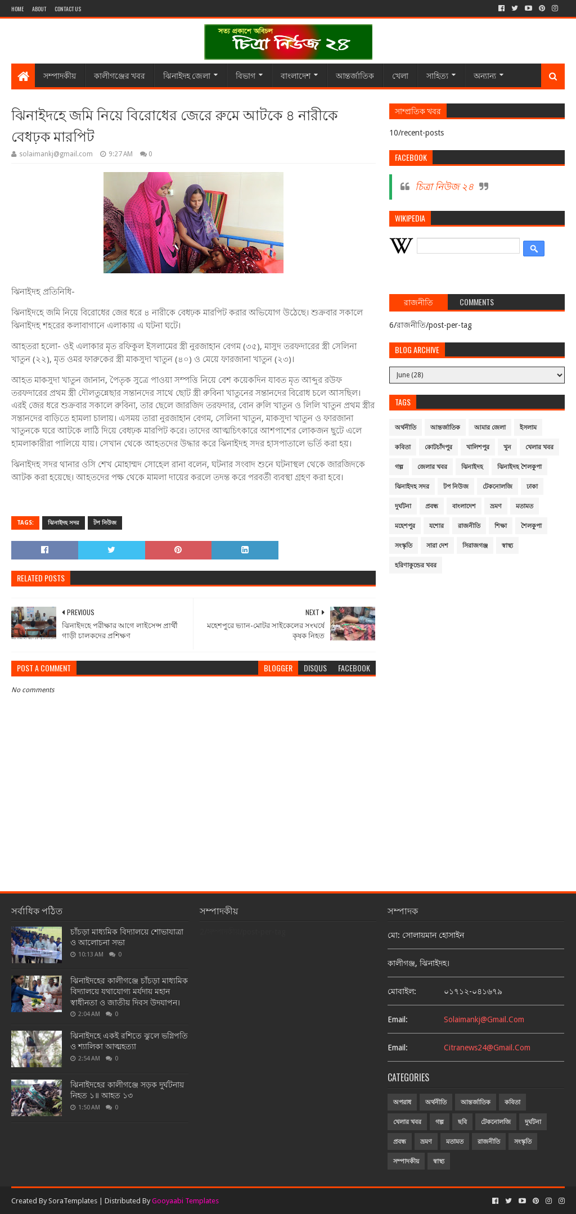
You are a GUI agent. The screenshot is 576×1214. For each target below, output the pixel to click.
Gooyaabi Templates (185, 1201)
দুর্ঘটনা (403, 506)
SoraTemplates (72, 1201)
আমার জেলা (490, 427)
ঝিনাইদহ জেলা (186, 75)
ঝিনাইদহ (472, 467)
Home (17, 8)
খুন (507, 447)
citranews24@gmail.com (487, 1047)
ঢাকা (532, 486)
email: (398, 1019)
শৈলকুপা (531, 526)
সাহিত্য (437, 75)
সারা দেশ (437, 545)
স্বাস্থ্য (507, 545)
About (39, 8)
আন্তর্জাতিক (355, 75)
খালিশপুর (477, 447)
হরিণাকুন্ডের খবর (415, 565)
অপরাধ (402, 1102)
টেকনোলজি (497, 486)
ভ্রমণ (496, 506)
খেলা (400, 75)
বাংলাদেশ (295, 75)
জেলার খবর (432, 467)
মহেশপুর (405, 526)
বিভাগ (245, 75)
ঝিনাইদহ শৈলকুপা (519, 467)
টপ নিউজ (104, 523)
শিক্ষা (500, 526)
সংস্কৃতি (403, 545)
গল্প (399, 467)
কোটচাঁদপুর (438, 447)
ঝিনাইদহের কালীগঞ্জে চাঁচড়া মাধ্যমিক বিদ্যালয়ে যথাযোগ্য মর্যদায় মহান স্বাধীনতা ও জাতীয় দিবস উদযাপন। (129, 991)
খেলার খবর (539, 447)
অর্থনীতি (405, 427)
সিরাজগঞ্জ (475, 545)
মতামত (524, 506)
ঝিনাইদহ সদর (63, 523)
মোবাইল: (402, 991)
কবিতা (403, 447)
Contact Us (68, 8)
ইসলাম (528, 427)
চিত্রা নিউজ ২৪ (444, 186)
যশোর (436, 526)
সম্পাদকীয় (59, 75)
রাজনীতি (469, 526)
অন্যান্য (485, 75)
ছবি (462, 1122)
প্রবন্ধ (431, 506)
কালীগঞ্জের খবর (119, 75)
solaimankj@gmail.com (484, 1019)
